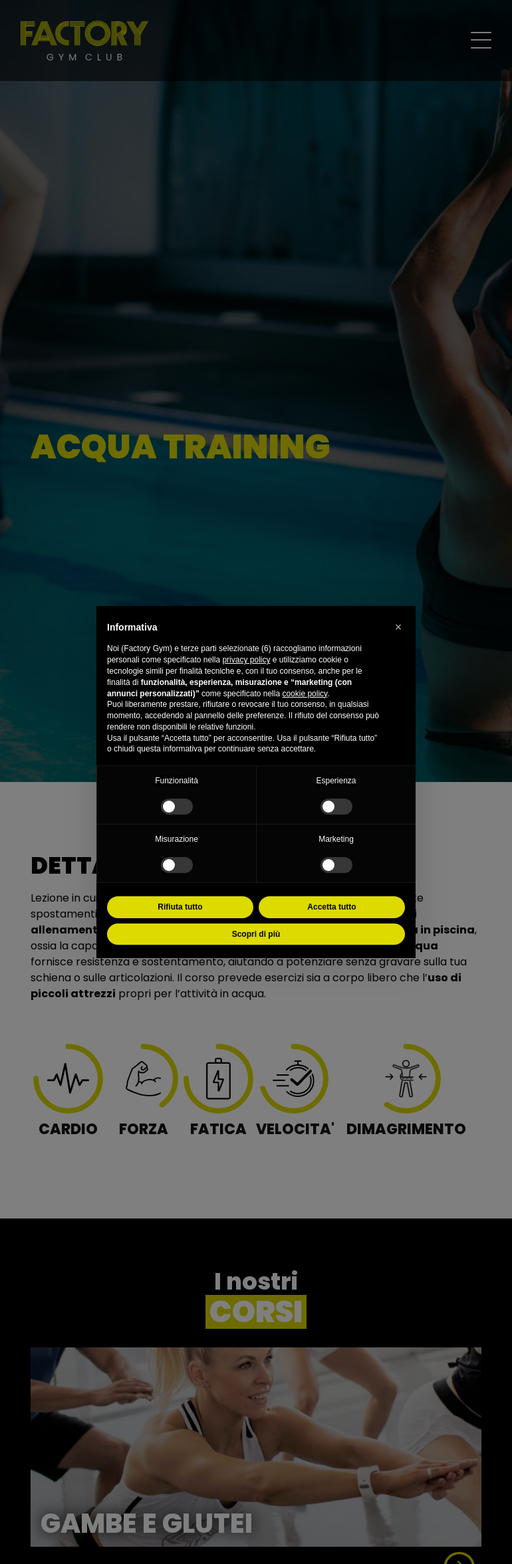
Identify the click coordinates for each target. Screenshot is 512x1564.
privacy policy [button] (246, 659)
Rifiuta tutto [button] (180, 907)
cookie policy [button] (304, 693)
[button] (398, 627)
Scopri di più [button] (256, 934)
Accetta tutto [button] (331, 907)
